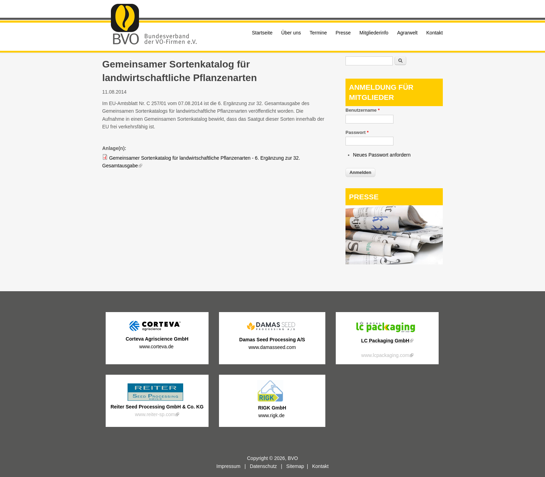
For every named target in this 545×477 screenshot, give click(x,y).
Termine (318, 32)
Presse (343, 32)
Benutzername (362, 110)
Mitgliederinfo (373, 32)
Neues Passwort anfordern (382, 155)
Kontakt (434, 32)
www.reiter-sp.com (157, 414)
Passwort (356, 132)
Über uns (291, 32)
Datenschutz (263, 466)
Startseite (262, 32)
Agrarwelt (407, 32)
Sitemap (295, 466)
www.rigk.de (272, 415)
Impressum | (233, 466)
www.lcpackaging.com (387, 355)
